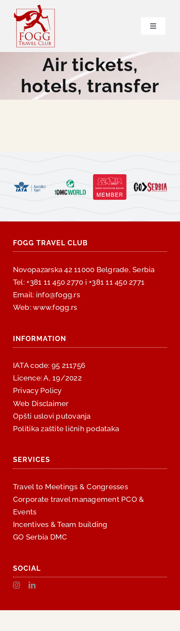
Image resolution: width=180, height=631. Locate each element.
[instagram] (16, 585)
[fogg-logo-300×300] (34, 7)
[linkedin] (32, 585)
